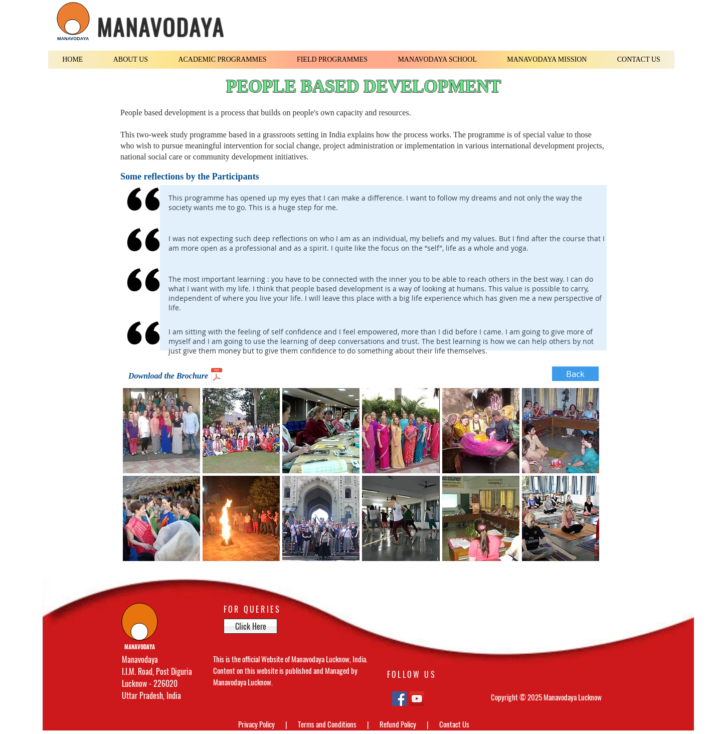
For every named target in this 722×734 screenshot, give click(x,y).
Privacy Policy (257, 723)
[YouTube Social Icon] (417, 698)
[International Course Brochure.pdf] (216, 377)
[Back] (575, 373)
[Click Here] (250, 626)
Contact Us (454, 723)
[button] (130, 60)
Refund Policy (399, 723)
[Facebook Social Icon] (399, 698)
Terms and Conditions (327, 723)
